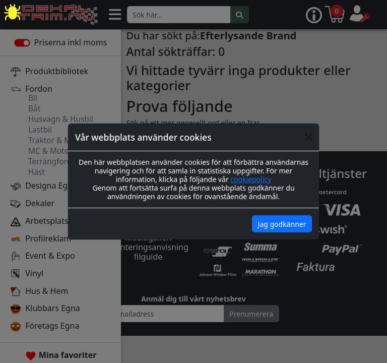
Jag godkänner (282, 224)
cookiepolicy (250, 179)
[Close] (308, 137)
